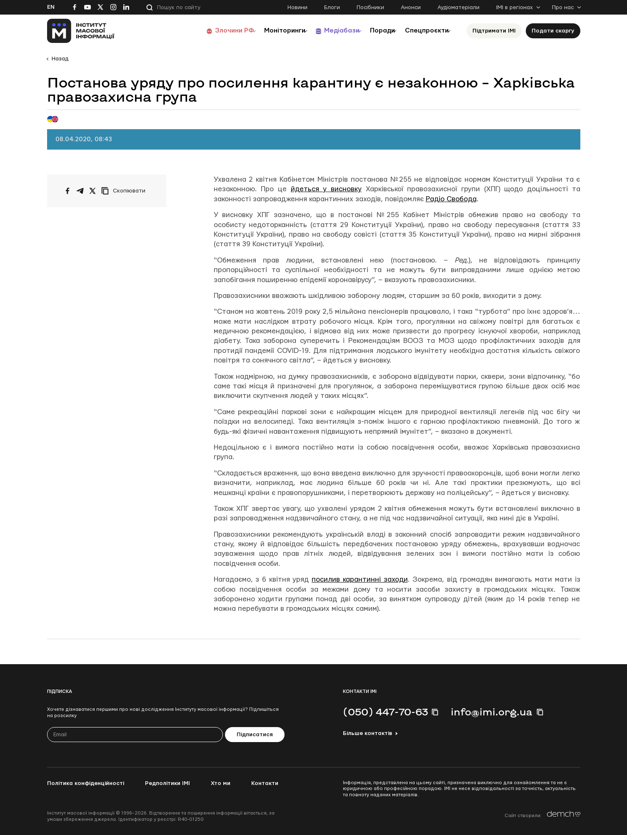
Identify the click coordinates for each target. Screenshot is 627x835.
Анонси (411, 7)
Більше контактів (367, 733)
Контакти (264, 783)
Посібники (370, 7)
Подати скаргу (553, 31)
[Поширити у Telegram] (80, 191)
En (51, 7)
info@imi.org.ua (491, 712)
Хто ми (220, 783)
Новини (297, 7)
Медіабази (326, 31)
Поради (372, 31)
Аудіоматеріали (458, 7)
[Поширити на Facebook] (67, 191)
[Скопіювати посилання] (125, 191)
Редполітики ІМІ (167, 783)
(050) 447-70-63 (385, 712)
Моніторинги (263, 31)
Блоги (332, 7)
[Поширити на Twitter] (92, 191)
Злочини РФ (208, 31)
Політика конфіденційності (85, 783)
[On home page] (81, 31)
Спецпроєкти (423, 31)
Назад (60, 59)
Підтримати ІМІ (494, 31)
